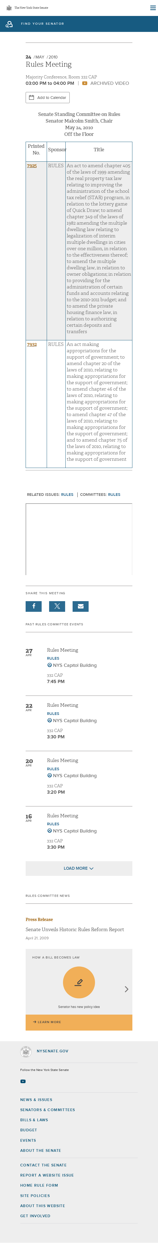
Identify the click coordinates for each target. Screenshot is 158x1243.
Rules (67, 495)
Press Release (39, 919)
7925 (32, 166)
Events (28, 1140)
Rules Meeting (62, 650)
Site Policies (35, 1196)
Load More (76, 868)
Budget (28, 1130)
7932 (32, 344)
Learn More (49, 1022)
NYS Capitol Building (75, 665)
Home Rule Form (39, 1185)
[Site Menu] (152, 8)
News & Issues (36, 1100)
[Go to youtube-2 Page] (23, 1081)
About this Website (42, 1206)
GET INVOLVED (35, 1216)
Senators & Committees (47, 1110)
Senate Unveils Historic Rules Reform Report (75, 930)
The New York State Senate (31, 8)
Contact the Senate (43, 1165)
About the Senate (40, 1151)
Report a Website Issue (47, 1175)
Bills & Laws (34, 1120)
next (126, 990)
